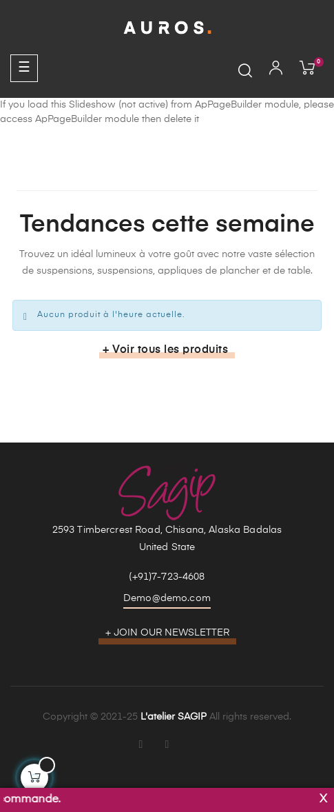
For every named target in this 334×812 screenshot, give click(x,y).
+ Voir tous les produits (165, 350)
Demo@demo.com (167, 598)
